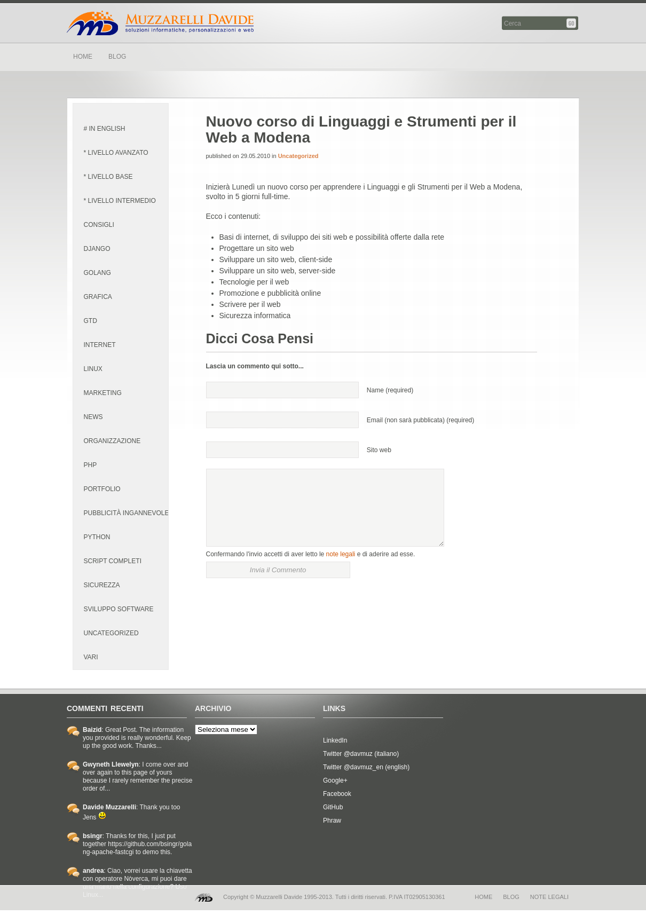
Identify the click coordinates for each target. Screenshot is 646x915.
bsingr (93, 836)
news (93, 417)
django (97, 249)
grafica (98, 297)
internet (100, 345)
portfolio (102, 489)
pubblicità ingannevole (126, 513)
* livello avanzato (116, 152)
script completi (112, 561)
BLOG (117, 56)
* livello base (108, 176)
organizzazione (112, 441)
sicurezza (102, 585)
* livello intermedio (120, 200)
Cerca (572, 23)
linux (93, 369)
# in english (104, 128)
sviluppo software (119, 609)
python (97, 537)
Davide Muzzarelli (160, 23)
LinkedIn (335, 740)
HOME (82, 56)
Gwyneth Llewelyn (111, 764)
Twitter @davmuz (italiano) (361, 754)
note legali (341, 554)
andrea (93, 870)
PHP (90, 465)
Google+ (335, 780)
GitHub (333, 807)
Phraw (332, 820)
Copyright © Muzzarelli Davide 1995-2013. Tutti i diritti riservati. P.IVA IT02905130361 (334, 897)
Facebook (337, 794)
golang (97, 273)
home (483, 897)
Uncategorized (111, 633)
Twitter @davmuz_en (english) (366, 767)
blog (511, 897)
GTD (90, 321)
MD (203, 897)
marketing (103, 393)
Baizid (92, 729)
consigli (99, 224)
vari (91, 657)
